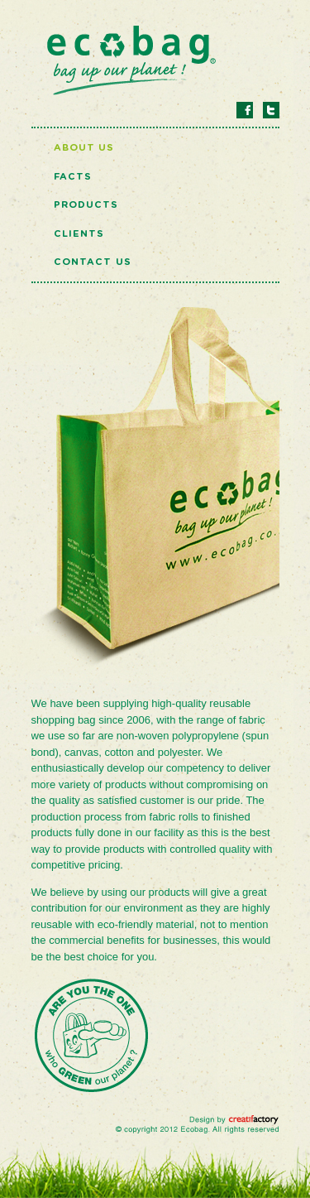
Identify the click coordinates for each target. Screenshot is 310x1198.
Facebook (244, 110)
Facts (73, 176)
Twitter (271, 110)
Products (86, 204)
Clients (79, 233)
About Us (84, 147)
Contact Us (92, 262)
